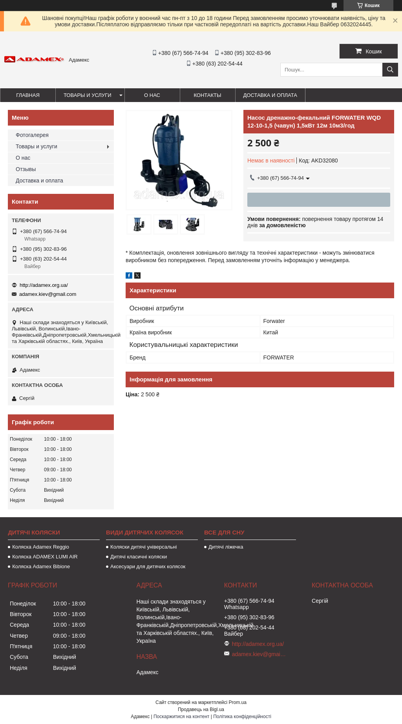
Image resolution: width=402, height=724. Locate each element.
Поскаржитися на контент (181, 716)
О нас (152, 95)
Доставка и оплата (270, 95)
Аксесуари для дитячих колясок (147, 566)
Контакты (207, 95)
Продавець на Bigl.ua (201, 709)
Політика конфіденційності (242, 716)
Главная (28, 95)
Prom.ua (238, 702)
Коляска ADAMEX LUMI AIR (45, 557)
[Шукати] (390, 70)
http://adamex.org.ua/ (44, 285)
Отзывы (26, 169)
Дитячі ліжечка (225, 547)
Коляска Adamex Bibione (41, 566)
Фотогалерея (32, 135)
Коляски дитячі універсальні (143, 547)
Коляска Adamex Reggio (40, 547)
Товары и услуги (87, 95)
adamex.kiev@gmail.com (47, 294)
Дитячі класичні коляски (138, 557)
